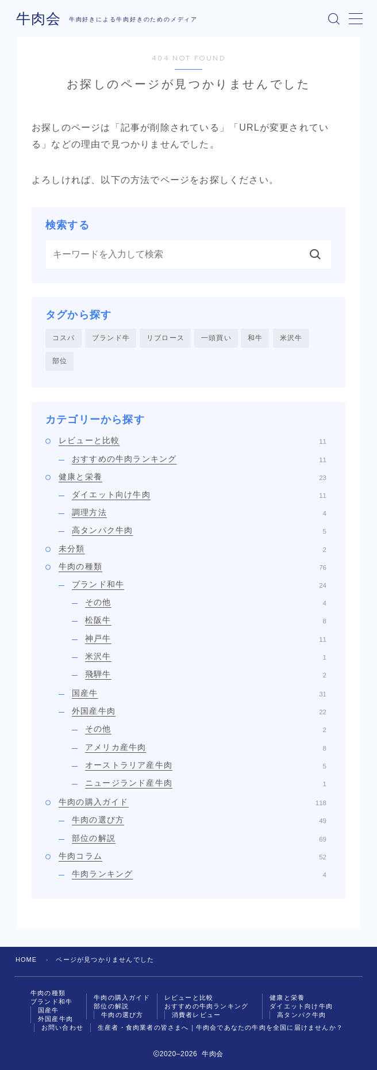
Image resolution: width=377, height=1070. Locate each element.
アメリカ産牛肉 (205, 747)
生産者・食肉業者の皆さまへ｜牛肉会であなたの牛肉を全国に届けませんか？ (220, 1028)
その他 (205, 602)
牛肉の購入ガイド (192, 802)
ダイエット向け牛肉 (199, 494)
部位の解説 (199, 838)
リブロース (165, 338)
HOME (26, 960)
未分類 (192, 548)
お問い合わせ (62, 1028)
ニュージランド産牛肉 (205, 782)
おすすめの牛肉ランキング (199, 458)
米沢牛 (291, 338)
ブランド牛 (111, 338)
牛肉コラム (192, 855)
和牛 (255, 338)
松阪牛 (205, 620)
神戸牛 (205, 638)
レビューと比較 (192, 440)
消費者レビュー (196, 1014)
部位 (59, 361)
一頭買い (216, 338)
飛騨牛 (205, 674)
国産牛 (199, 693)
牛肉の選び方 (199, 820)
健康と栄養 (192, 476)
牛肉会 (37, 18)
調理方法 (199, 512)
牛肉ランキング (199, 873)
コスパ (63, 338)
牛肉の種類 (192, 566)
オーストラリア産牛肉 (205, 765)
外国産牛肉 (199, 711)
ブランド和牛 (199, 584)
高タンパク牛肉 (199, 530)
